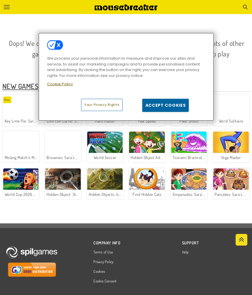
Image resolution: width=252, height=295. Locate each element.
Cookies (99, 272)
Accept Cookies (165, 105)
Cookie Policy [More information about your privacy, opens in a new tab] (60, 84)
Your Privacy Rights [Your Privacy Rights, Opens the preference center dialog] (101, 104)
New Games (20, 86)
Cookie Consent (104, 281)
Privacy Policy (103, 262)
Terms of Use (103, 252)
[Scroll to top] (241, 240)
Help (185, 252)
